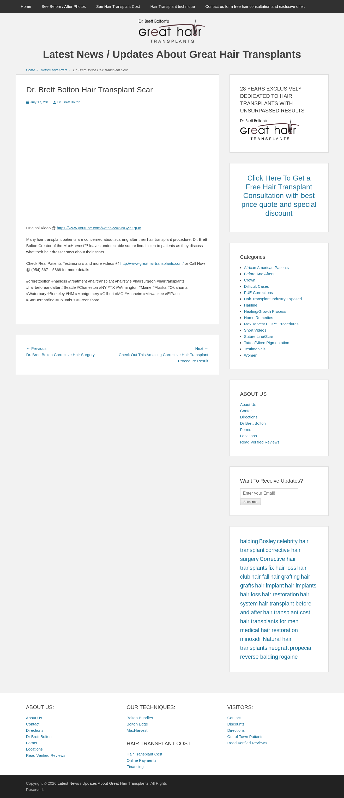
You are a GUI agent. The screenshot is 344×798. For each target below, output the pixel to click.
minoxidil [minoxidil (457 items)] (251, 639)
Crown (249, 280)
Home (26, 6)
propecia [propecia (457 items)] (300, 648)
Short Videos (255, 330)
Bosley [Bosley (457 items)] (267, 541)
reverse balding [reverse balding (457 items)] (259, 657)
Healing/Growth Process (265, 311)
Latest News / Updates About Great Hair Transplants (172, 54)
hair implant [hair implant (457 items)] (269, 586)
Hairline (250, 305)
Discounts (236, 724)
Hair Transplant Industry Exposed (273, 299)
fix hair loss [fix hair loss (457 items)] (282, 568)
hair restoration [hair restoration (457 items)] (280, 594)
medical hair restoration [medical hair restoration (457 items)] (269, 630)
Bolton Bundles (140, 718)
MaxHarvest (137, 730)
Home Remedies (258, 317)
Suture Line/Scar (258, 336)
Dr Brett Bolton (253, 423)
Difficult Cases (256, 286)
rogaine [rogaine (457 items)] (288, 657)
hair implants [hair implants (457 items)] (300, 586)
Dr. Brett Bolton (68, 102)
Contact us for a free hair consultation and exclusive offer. (255, 6)
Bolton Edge (137, 724)
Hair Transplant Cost (144, 754)
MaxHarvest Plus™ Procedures (271, 324)
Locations (248, 436)
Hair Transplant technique (172, 6)
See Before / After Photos (64, 6)
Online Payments (141, 760)
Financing (135, 766)
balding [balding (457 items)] (249, 541)
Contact (247, 411)
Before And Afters (55, 70)
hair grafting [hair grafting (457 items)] (285, 577)
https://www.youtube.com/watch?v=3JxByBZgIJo (99, 228)
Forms (245, 429)
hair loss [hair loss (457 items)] (250, 594)
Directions (249, 417)
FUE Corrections (258, 292)
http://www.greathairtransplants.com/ (152, 263)
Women (250, 355)
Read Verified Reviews (260, 442)
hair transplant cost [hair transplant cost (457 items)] (286, 612)
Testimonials (255, 349)
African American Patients (266, 267)
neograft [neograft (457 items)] (278, 648)
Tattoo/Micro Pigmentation (266, 342)
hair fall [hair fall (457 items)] (260, 577)
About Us (248, 404)
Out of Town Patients (245, 736)
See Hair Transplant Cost (118, 6)
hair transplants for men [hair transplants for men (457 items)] (269, 621)
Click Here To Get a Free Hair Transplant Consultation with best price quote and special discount (279, 195)
